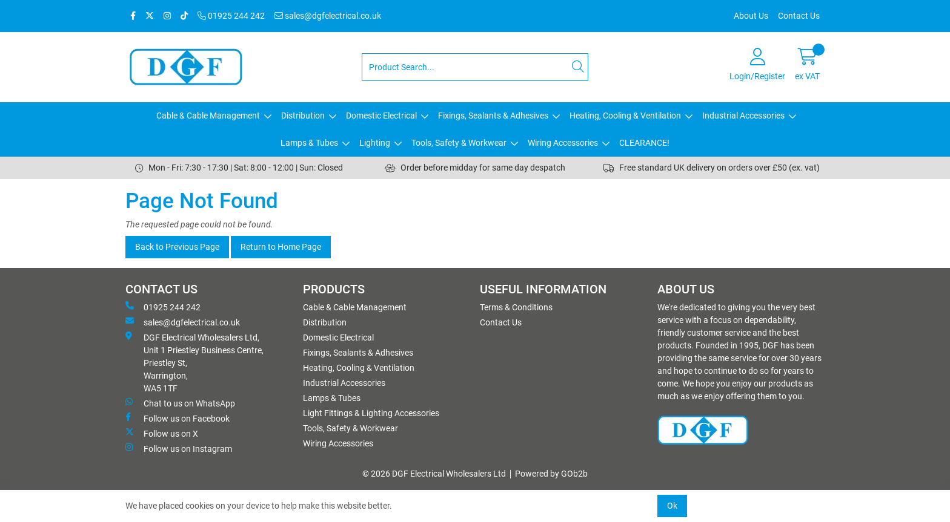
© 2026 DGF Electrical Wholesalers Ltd (434, 473)
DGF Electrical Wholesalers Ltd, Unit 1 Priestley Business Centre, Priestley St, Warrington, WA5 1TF (194, 362)
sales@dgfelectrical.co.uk (327, 16)
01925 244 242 (231, 16)
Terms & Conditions (516, 307)
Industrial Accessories (743, 115)
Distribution (303, 115)
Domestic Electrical (381, 115)
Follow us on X (161, 433)
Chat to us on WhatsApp (180, 402)
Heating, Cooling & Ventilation (625, 115)
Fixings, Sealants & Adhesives (493, 115)
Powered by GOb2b (551, 473)
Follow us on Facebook (177, 418)
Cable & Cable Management (208, 115)
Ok (672, 506)
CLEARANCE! (644, 143)
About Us (751, 16)
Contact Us (799, 16)
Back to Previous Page (177, 247)
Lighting (374, 143)
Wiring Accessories (563, 143)
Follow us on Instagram (178, 448)
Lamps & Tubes (309, 143)
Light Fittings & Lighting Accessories (371, 413)
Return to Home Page (281, 247)
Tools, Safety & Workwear (459, 143)
